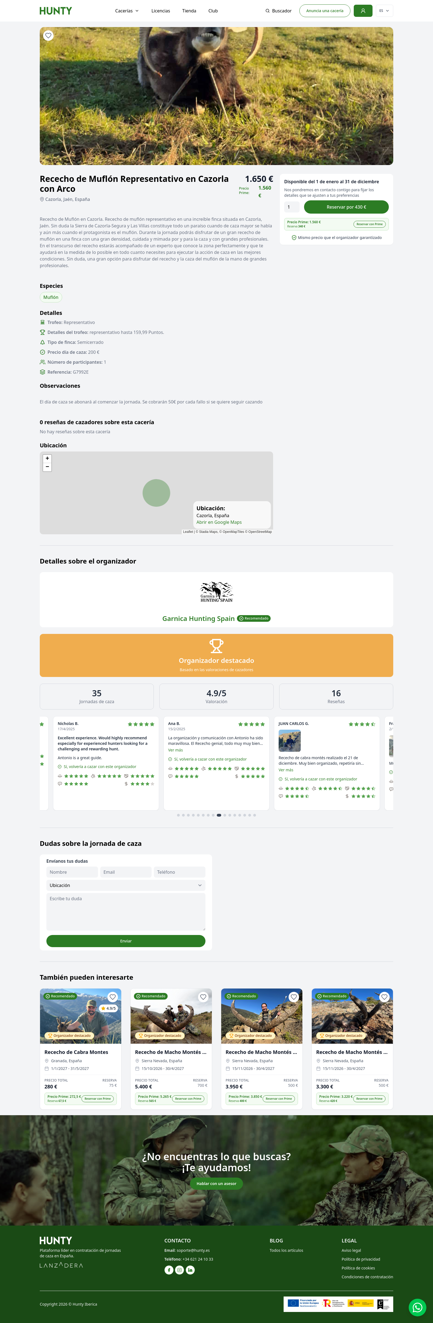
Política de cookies (358, 1268)
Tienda (189, 11)
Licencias (160, 11)
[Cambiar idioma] (384, 11)
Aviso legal (351, 1250)
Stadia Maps (208, 532)
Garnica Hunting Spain (198, 618)
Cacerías (127, 11)
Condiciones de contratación (367, 1276)
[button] (47, 459)
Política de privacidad (361, 1259)
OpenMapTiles (233, 532)
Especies (51, 285)
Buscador (278, 11)
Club (213, 11)
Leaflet (188, 532)
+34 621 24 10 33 (198, 1259)
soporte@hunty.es (193, 1250)
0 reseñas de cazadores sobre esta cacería (97, 422)
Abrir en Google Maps (219, 522)
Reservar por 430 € (346, 207)
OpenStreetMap (260, 532)
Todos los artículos (286, 1250)
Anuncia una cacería (325, 10)
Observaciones (60, 385)
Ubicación (53, 445)
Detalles (51, 313)
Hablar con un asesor (216, 1183)
